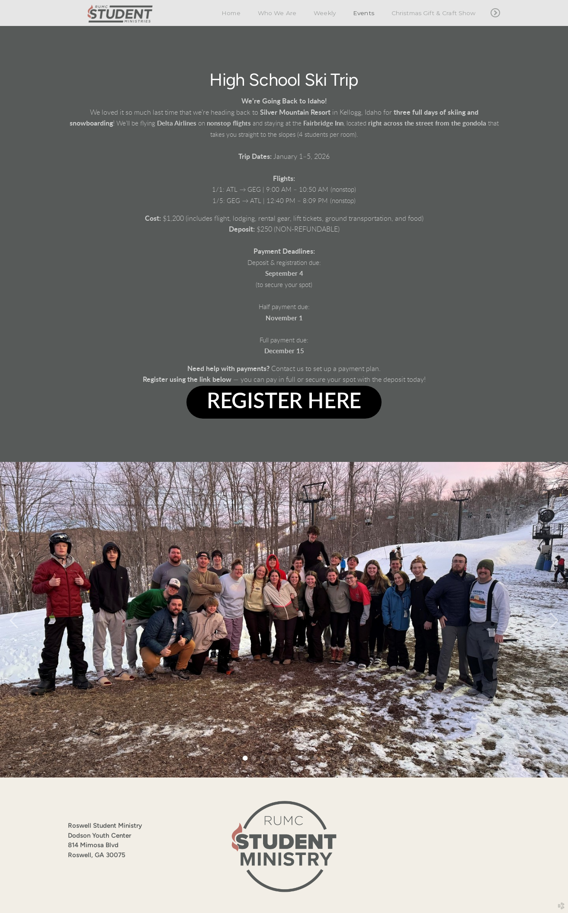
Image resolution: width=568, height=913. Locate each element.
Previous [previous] (14, 621)
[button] (284, 402)
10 (323, 758)
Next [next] (554, 621)
